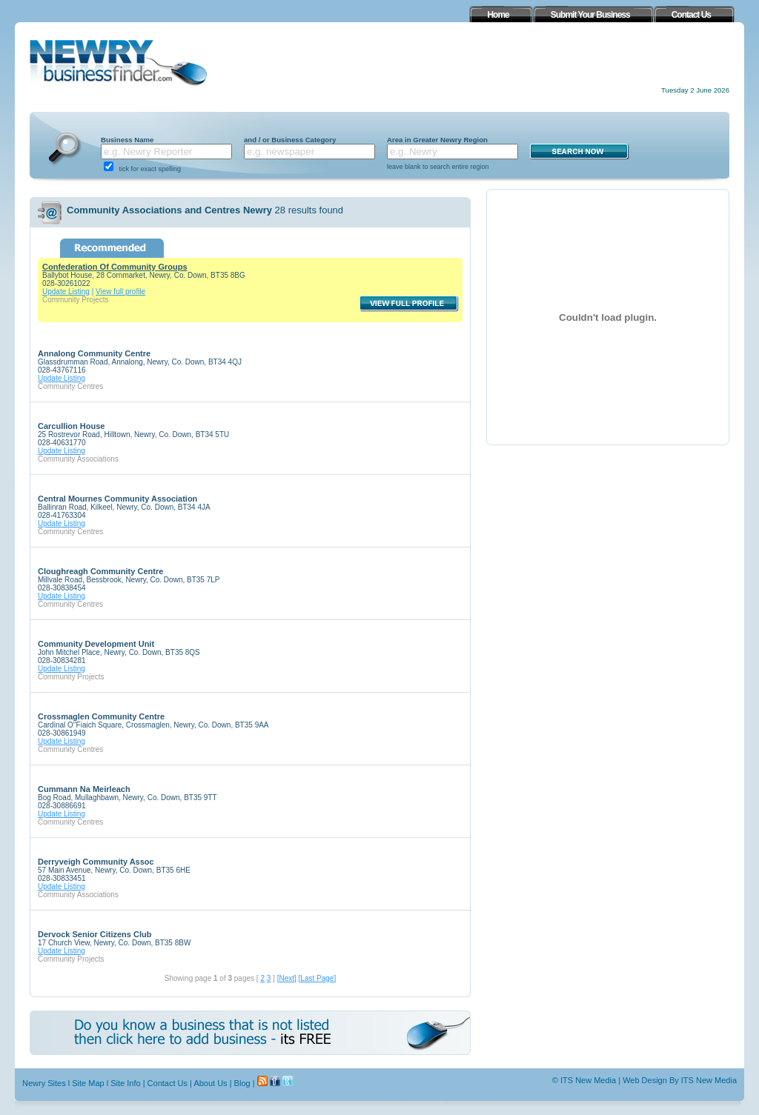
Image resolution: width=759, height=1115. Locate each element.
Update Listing (66, 291)
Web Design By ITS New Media (680, 1080)
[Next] (286, 978)
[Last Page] (318, 978)
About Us (210, 1083)
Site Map (88, 1083)
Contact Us (168, 1083)
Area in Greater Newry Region (437, 140)
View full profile (120, 291)
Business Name (127, 140)
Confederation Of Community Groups (115, 266)
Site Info (125, 1083)
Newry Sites (44, 1083)
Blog (242, 1083)
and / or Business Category (290, 140)
